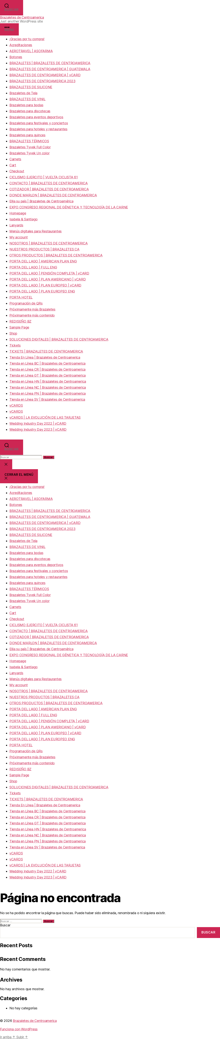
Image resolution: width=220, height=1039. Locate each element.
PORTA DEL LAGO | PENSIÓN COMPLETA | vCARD (49, 273)
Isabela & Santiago (23, 219)
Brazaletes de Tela (23, 93)
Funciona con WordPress (19, 1029)
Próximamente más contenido (32, 315)
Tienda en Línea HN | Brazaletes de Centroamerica (47, 381)
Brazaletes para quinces (27, 135)
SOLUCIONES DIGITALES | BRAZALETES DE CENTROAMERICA (58, 339)
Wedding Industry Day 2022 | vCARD (37, 423)
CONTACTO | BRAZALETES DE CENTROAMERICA (48, 183)
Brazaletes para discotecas (29, 111)
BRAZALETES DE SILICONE (30, 87)
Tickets (15, 345)
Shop (13, 333)
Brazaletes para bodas (26, 105)
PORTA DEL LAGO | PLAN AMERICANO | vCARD (47, 279)
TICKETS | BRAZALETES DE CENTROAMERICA (46, 351)
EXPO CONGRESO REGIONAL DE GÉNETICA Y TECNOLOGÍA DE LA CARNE (68, 207)
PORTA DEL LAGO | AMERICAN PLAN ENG (43, 261)
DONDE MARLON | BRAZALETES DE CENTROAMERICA (53, 195)
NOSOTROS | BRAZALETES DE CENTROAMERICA (48, 243)
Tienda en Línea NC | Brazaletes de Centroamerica (47, 387)
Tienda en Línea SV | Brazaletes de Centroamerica (47, 399)
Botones (15, 57)
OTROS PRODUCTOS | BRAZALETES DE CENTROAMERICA (56, 255)
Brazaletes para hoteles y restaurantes (38, 129)
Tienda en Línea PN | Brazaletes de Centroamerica (47, 393)
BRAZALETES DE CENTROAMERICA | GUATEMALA (49, 69)
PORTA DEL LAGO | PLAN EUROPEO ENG (42, 291)
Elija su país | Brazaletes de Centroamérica (41, 201)
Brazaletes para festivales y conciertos (38, 123)
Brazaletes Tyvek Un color (29, 153)
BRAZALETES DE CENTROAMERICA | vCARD (45, 75)
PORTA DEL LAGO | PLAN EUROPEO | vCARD (45, 285)
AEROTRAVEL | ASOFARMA (31, 51)
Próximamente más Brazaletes (32, 309)
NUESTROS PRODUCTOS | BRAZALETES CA (44, 249)
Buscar (5, 925)
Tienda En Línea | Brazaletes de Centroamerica (44, 357)
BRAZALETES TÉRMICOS (29, 141)
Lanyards (16, 225)
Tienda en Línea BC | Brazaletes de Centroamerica (47, 363)
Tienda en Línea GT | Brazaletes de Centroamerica (47, 375)
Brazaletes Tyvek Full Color (30, 147)
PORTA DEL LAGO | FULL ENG (33, 267)
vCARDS (16, 405)
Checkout (16, 171)
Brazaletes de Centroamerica (22, 17)
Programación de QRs (26, 303)
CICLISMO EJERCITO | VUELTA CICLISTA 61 (43, 177)
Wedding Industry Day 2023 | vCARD (38, 429)
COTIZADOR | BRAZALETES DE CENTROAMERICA (49, 189)
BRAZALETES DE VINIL (27, 99)
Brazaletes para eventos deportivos (36, 117)
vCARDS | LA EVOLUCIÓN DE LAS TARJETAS (45, 417)
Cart (12, 165)
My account (18, 237)
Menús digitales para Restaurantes (35, 231)
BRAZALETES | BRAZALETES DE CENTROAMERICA (49, 63)
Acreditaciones (20, 45)
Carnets (15, 159)
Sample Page (19, 327)
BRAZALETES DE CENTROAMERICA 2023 (42, 81)
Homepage (17, 213)
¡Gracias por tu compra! (27, 39)
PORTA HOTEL (21, 297)
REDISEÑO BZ (20, 321)
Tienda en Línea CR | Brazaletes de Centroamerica (47, 369)
